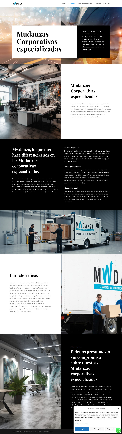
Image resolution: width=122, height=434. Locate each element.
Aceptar (82, 429)
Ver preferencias (112, 429)
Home (64, 3)
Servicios (71, 3)
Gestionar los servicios (81, 424)
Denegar (97, 429)
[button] (118, 409)
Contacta (98, 3)
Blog (104, 3)
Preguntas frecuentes (85, 3)
